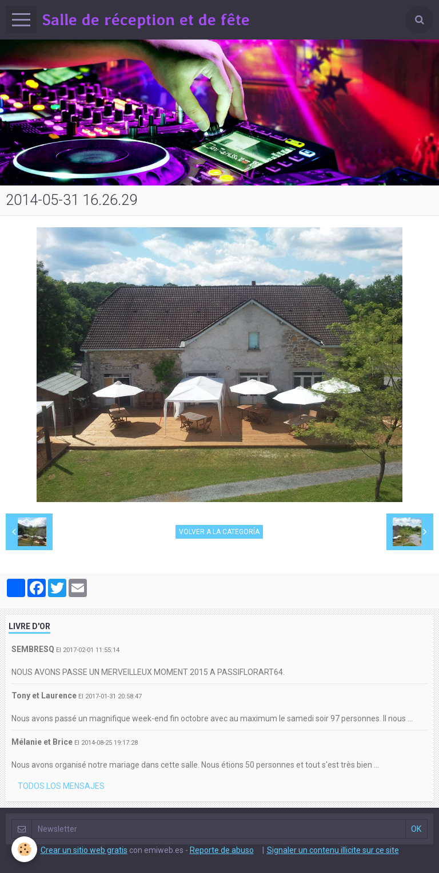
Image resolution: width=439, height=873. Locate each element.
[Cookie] (24, 849)
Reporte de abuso (222, 850)
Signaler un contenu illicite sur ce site (333, 850)
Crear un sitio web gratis (84, 850)
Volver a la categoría (219, 532)
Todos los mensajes (61, 786)
